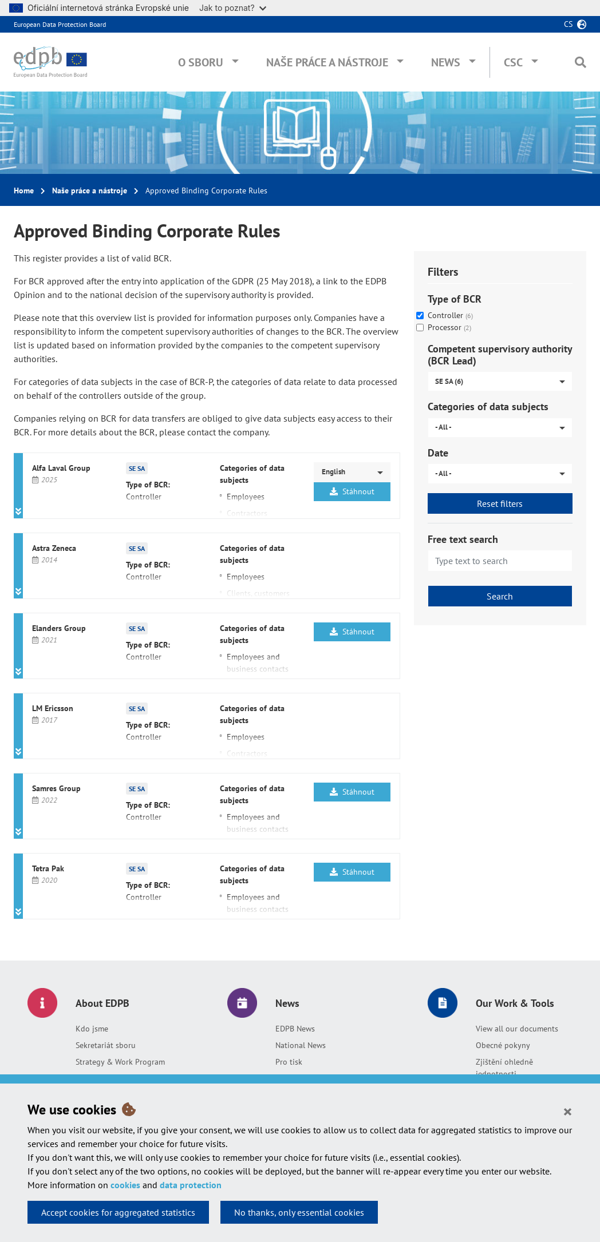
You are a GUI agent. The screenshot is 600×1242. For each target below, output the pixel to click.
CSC (513, 62)
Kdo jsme (92, 1028)
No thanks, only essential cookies (299, 1212)
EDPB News (295, 1028)
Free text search (463, 539)
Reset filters (500, 503)
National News (300, 1045)
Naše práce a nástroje (327, 62)
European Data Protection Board (60, 24)
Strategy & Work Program (120, 1062)
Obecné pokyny (503, 1045)
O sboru (200, 62)
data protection (191, 1185)
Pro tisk (288, 1062)
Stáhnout (352, 491)
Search (500, 596)
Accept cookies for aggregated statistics (118, 1212)
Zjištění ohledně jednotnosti (504, 1068)
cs (568, 24)
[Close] (568, 1111)
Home (24, 190)
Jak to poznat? (232, 8)
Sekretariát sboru (106, 1045)
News (445, 62)
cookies (125, 1185)
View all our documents (517, 1028)
